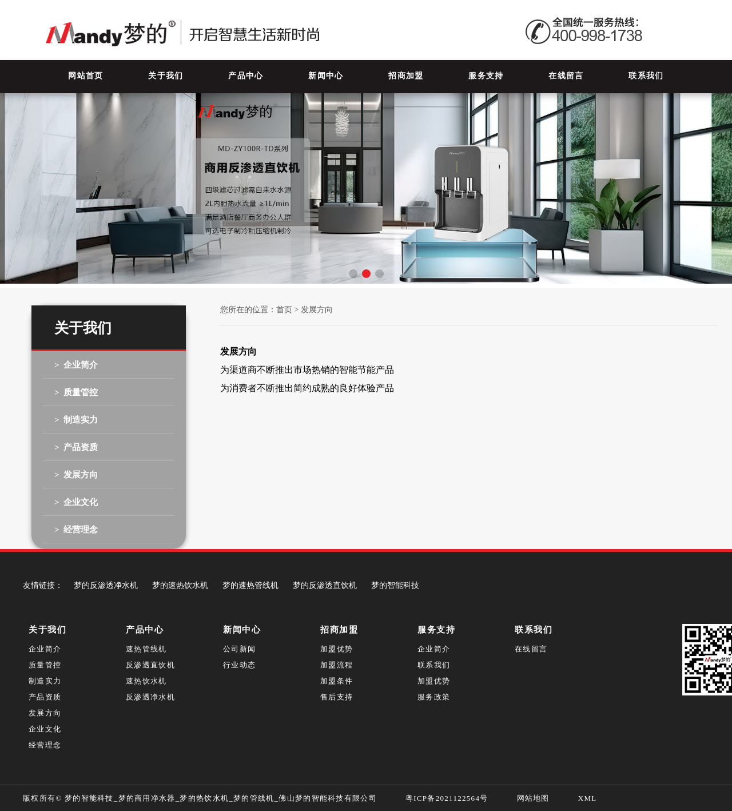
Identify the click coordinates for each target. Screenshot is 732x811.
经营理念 (45, 745)
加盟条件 (336, 681)
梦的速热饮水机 (180, 585)
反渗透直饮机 (150, 665)
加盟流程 (336, 665)
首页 (284, 309)
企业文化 (45, 729)
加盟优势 (336, 649)
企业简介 (45, 649)
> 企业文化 (76, 502)
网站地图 (533, 798)
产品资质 (45, 697)
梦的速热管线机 (250, 585)
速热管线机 (146, 649)
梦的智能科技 (395, 585)
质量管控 (45, 665)
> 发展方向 (76, 474)
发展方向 (45, 713)
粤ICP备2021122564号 (446, 798)
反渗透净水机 (150, 697)
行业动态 (239, 665)
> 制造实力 (76, 419)
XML (587, 798)
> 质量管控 (76, 392)
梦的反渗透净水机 (106, 585)
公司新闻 (239, 649)
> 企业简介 (76, 364)
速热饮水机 (146, 681)
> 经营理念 (76, 529)
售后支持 (336, 697)
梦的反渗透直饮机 (325, 585)
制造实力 (45, 681)
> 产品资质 (76, 447)
